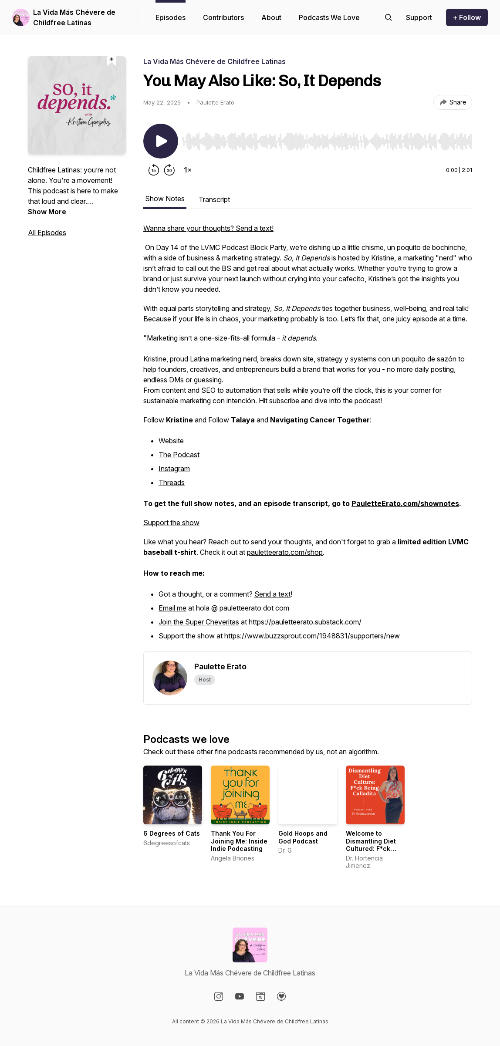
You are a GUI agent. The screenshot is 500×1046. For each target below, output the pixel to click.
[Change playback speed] (187, 170)
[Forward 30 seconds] (169, 170)
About (271, 17)
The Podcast (179, 454)
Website (171, 440)
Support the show (171, 522)
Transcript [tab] (214, 199)
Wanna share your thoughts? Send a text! (208, 228)
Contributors (223, 17)
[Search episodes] (388, 17)
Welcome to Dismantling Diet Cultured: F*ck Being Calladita (371, 845)
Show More (47, 211)
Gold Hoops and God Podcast (303, 837)
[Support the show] (419, 17)
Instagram (174, 468)
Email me (172, 608)
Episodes (170, 17)
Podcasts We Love (329, 17)
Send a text (272, 594)
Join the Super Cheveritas (199, 621)
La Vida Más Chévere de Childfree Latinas (74, 17)
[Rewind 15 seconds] (154, 170)
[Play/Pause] (160, 141)
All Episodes (47, 232)
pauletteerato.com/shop (285, 552)
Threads (172, 482)
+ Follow (467, 17)
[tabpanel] (307, 437)
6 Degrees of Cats (171, 833)
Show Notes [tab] (165, 198)
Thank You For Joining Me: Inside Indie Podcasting (239, 841)
